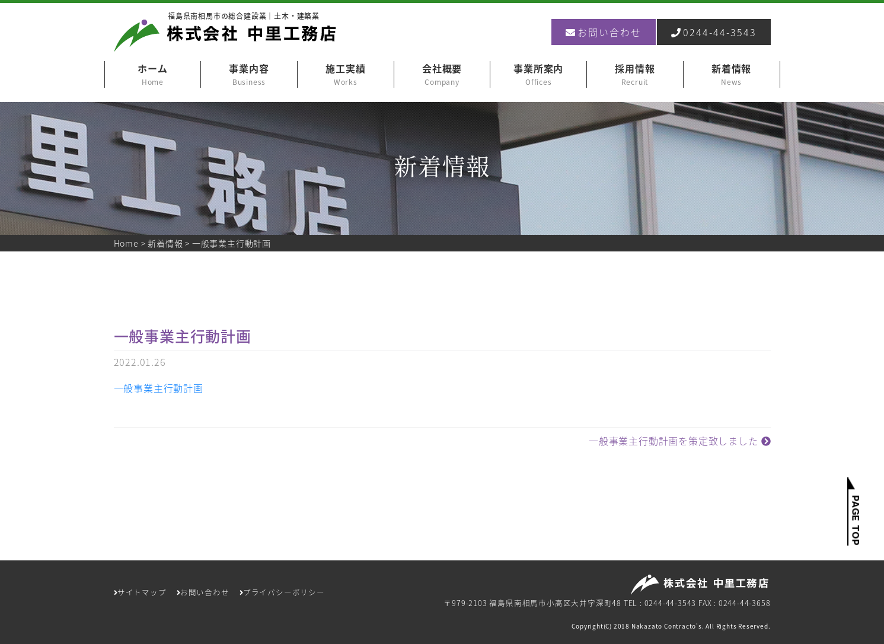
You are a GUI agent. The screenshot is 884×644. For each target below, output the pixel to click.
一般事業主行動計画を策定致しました (679, 440)
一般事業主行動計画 (158, 388)
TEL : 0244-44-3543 (660, 602)
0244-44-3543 (714, 32)
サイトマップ (140, 592)
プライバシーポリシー (282, 592)
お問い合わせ (604, 32)
